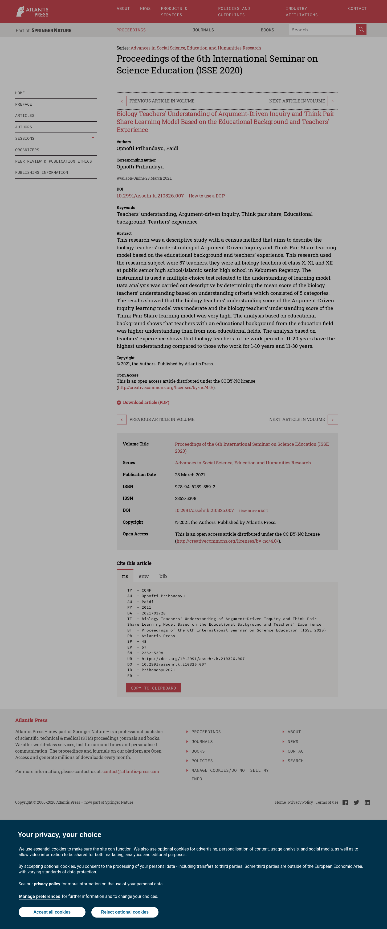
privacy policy (47, 884)
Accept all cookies (52, 912)
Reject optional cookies (125, 912)
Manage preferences (39, 896)
